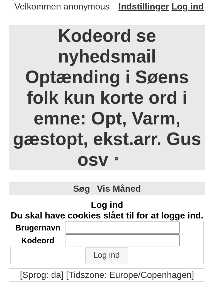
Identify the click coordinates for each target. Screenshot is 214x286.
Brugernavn (37, 227)
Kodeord (37, 240)
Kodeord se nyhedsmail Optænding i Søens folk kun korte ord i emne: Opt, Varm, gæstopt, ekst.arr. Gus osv (107, 98)
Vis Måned (119, 189)
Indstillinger (143, 6)
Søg (81, 189)
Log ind (187, 6)
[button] (106, 255)
